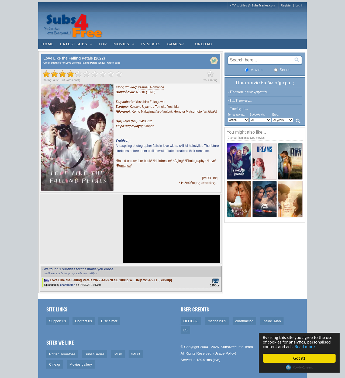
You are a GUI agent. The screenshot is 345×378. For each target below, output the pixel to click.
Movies (121, 44)
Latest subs (73, 44)
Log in (299, 5)
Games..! (176, 44)
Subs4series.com (263, 5)
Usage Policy (225, 353)
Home (48, 44)
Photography (195, 161)
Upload (203, 44)
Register (286, 5)
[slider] (82, 74)
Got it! (299, 358)
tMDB (135, 354)
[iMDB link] (210, 178)
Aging (178, 161)
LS (185, 330)
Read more (305, 347)
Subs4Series (95, 354)
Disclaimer (109, 321)
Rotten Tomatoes (62, 354)
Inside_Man (272, 321)
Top (102, 44)
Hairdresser (162, 161)
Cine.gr (54, 364)
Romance (124, 166)
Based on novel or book (134, 161)
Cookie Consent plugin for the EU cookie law (299, 367)
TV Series (150, 44)
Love (211, 161)
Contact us (83, 321)
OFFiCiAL (191, 321)
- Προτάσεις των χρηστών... (249, 92)
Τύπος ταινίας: (236, 114)
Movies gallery (81, 364)
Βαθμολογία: (257, 114)
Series (282, 70)
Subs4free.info (232, 347)
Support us (57, 321)
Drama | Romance (151, 87)
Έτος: (275, 114)
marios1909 (217, 321)
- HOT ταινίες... (240, 100)
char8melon (67, 284)
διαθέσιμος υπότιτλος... (198, 183)
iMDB (118, 354)
